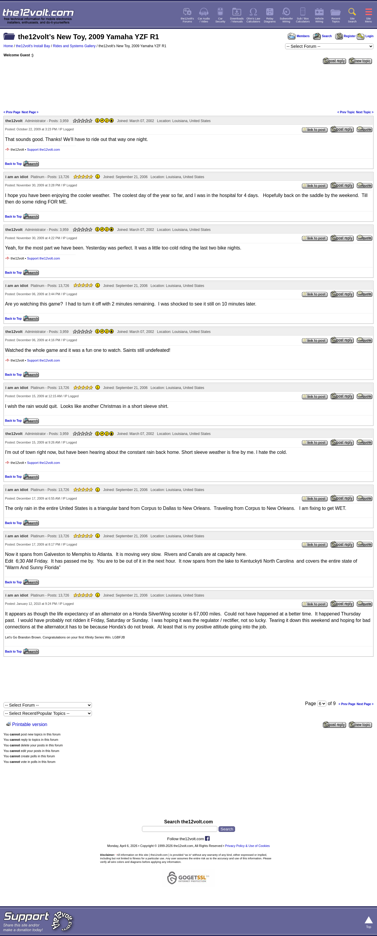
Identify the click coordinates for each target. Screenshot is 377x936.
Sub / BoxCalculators (303, 20)
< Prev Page (12, 112)
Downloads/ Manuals (237, 20)
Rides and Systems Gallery (74, 46)
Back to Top (13, 163)
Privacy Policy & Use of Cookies (247, 846)
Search (322, 36)
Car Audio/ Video (204, 20)
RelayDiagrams (270, 20)
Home (8, 46)
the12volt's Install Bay (33, 46)
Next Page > (30, 112)
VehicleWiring (319, 20)
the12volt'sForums (187, 20)
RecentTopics (335, 20)
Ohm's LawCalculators (253, 20)
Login (365, 36)
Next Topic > (364, 112)
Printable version (29, 724)
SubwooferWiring (286, 20)
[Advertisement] (188, 86)
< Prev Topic (346, 112)
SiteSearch (352, 20)
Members (299, 36)
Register (345, 36)
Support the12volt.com (43, 149)
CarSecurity (220, 20)
